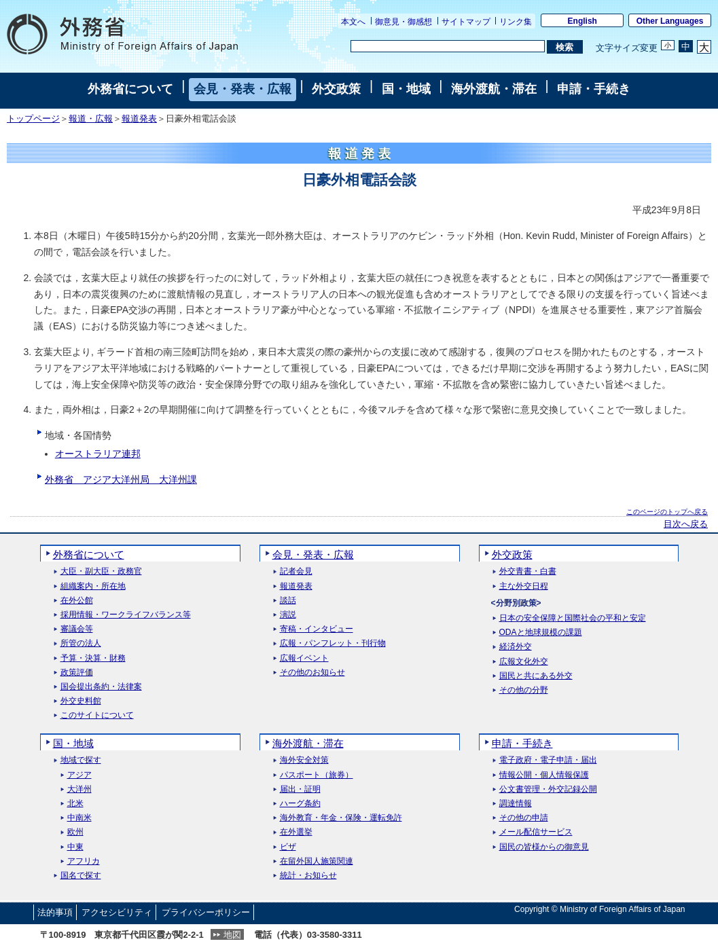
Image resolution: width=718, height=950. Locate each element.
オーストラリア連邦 (98, 453)
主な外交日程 (523, 586)
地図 (232, 935)
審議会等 (76, 629)
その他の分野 (523, 690)
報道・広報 (91, 119)
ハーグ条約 (300, 803)
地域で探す (80, 760)
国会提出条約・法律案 (101, 686)
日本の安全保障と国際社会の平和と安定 (572, 618)
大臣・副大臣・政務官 (101, 571)
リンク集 (515, 21)
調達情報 (515, 803)
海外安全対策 (304, 760)
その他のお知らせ (312, 672)
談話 (288, 600)
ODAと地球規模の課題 (540, 632)
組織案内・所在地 (93, 586)
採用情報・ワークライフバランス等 (125, 614)
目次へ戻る (686, 524)
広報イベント (304, 658)
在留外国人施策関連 (316, 861)
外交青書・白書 (527, 571)
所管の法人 (80, 643)
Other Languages (670, 21)
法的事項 (55, 912)
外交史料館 (80, 701)
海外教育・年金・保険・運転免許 (341, 818)
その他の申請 (523, 818)
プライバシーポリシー (206, 912)
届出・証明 (300, 789)
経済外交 (515, 646)
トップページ (33, 119)
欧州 (75, 832)
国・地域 (406, 89)
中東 (75, 847)
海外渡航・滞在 (494, 89)
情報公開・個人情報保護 (544, 775)
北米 (75, 803)
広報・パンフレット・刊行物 (333, 643)
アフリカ (83, 861)
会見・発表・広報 (242, 89)
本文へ (353, 21)
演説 (288, 614)
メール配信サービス (536, 832)
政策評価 (76, 672)
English (582, 21)
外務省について (130, 89)
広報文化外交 (523, 661)
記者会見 (296, 571)
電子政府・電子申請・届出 (548, 760)
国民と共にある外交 (536, 676)
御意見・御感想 (403, 21)
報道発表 (139, 119)
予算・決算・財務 (93, 658)
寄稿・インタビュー (316, 629)
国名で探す (80, 875)
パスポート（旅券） (316, 775)
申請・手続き (593, 89)
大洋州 (79, 789)
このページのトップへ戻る (667, 511)
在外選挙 (296, 832)
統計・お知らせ (308, 875)
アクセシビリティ (117, 912)
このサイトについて (97, 715)
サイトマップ (466, 21)
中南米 (79, 818)
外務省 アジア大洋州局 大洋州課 (121, 479)
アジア (79, 775)
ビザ (288, 847)
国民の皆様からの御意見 (544, 847)
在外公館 (76, 600)
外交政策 (336, 89)
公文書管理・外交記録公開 (548, 789)
